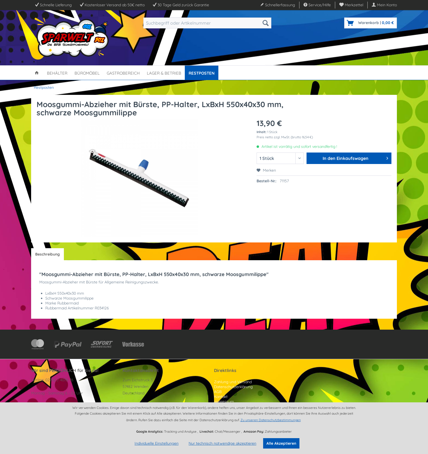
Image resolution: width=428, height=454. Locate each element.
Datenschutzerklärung (233, 386)
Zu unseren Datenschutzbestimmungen (270, 420)
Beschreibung (47, 254)
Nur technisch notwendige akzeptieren (222, 443)
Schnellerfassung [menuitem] (277, 4)
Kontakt (221, 396)
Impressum (224, 401)
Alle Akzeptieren (281, 443)
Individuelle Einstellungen (157, 443)
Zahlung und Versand (233, 381)
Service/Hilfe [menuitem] (317, 4)
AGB (218, 391)
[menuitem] (351, 5)
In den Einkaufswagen (355, 157)
